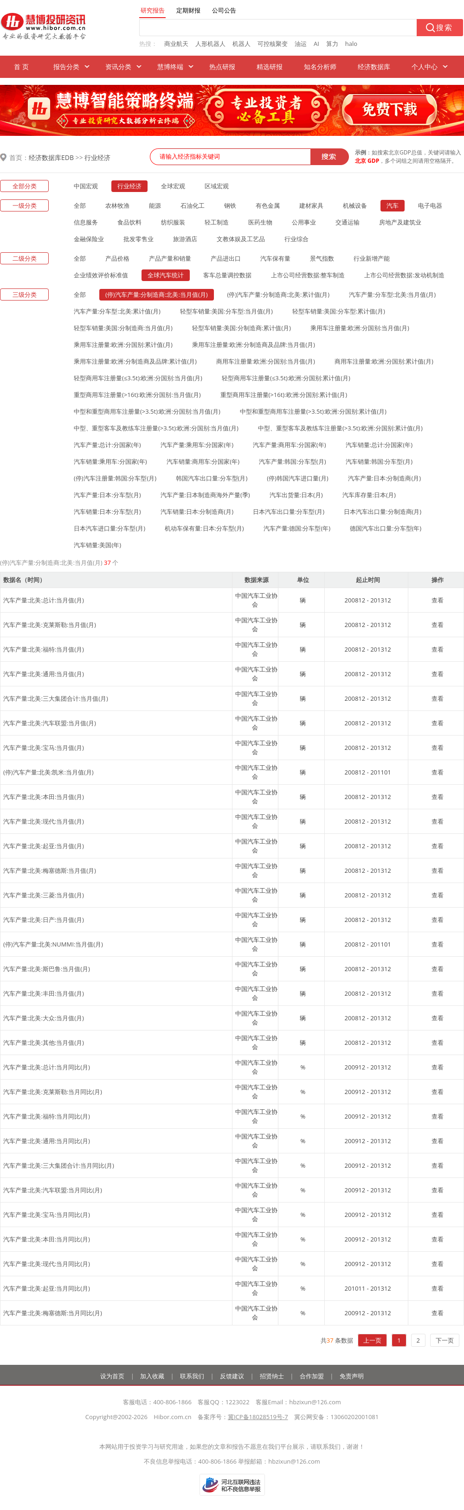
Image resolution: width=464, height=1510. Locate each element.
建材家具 (311, 205)
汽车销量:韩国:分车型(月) (379, 461)
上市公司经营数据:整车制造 (308, 275)
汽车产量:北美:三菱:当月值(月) (43, 895)
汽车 (393, 205)
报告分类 (66, 66)
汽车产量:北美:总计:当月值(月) (43, 600)
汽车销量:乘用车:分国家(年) (110, 461)
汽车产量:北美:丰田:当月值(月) (43, 993)
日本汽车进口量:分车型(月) (109, 528)
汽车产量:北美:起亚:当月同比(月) (46, 1288)
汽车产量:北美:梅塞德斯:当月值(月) (49, 870)
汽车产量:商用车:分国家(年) (289, 445)
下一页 (445, 1340)
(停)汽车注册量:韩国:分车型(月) (115, 478)
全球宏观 (173, 186)
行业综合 (296, 239)
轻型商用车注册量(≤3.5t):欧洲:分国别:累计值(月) (286, 378)
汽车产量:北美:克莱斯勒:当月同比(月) (52, 1092)
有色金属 (268, 205)
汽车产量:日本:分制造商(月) (384, 478)
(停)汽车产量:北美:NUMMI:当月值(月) (53, 944)
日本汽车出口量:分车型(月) (288, 511)
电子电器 (430, 205)
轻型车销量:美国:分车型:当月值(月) (226, 311)
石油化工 (192, 205)
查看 (438, 600)
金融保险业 (89, 239)
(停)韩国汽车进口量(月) (297, 478)
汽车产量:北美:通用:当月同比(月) (46, 1141)
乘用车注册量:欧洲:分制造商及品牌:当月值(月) (253, 344)
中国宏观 (86, 186)
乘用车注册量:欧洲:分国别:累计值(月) (123, 344)
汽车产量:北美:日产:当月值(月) (43, 919)
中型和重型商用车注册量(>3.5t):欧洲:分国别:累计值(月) (313, 411)
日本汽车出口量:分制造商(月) (382, 511)
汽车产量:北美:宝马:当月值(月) (43, 747)
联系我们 (192, 1376)
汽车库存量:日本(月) (369, 495)
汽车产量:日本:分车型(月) (107, 495)
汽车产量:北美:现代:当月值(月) (43, 821)
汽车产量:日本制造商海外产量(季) (205, 495)
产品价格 (117, 258)
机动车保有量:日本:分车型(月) (204, 528)
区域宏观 (217, 186)
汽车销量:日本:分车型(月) (107, 511)
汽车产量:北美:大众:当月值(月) (43, 1018)
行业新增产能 (372, 258)
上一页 (372, 1340)
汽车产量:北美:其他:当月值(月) (43, 1042)
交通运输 (347, 222)
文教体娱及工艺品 (241, 239)
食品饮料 (129, 222)
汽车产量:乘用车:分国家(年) (197, 445)
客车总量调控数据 (227, 275)
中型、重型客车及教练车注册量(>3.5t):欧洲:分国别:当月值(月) (156, 428)
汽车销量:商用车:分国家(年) (203, 461)
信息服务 (86, 222)
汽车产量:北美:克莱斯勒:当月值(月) (49, 625)
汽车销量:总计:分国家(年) (379, 445)
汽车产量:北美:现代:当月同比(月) (46, 1264)
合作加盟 (312, 1376)
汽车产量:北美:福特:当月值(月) (43, 649)
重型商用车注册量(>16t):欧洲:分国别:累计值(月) (284, 394)
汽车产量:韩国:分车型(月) (292, 461)
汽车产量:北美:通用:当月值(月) (43, 674)
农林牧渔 (117, 205)
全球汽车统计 (166, 275)
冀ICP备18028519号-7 (258, 1417)
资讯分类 (118, 66)
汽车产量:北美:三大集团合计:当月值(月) (55, 698)
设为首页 (112, 1376)
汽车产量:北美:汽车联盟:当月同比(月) (52, 1190)
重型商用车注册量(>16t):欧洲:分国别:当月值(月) (137, 394)
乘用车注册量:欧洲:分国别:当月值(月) (359, 328)
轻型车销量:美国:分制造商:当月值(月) (123, 328)
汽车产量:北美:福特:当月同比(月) (46, 1116)
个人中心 (425, 66)
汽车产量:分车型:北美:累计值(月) (117, 311)
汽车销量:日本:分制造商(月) (197, 511)
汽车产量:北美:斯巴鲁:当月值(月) (46, 969)
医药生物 (260, 222)
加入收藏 (152, 1376)
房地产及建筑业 (400, 222)
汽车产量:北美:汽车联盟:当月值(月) (49, 723)
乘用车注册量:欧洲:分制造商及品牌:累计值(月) (135, 361)
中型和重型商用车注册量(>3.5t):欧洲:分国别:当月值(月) (147, 411)
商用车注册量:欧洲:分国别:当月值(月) (265, 361)
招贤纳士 (272, 1376)
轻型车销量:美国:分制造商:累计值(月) (241, 328)
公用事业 (304, 222)
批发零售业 (138, 239)
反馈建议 (232, 1376)
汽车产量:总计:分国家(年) (107, 445)
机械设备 (355, 205)
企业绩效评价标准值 (101, 275)
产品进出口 (226, 258)
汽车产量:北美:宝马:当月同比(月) (46, 1214)
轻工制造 (217, 222)
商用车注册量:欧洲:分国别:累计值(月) (384, 361)
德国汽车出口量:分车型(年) (385, 528)
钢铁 (230, 205)
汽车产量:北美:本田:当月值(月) (43, 797)
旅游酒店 (185, 239)
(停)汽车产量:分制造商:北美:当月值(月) (156, 294)
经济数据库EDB (51, 157)
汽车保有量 (275, 258)
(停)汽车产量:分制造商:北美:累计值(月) (278, 294)
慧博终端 (170, 66)
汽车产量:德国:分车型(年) (297, 528)
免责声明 (352, 1376)
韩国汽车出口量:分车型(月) (211, 478)
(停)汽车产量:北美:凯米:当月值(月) (48, 772)
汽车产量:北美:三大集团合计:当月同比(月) (58, 1165)
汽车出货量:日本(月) (296, 495)
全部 (80, 205)
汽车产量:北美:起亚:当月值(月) (43, 846)
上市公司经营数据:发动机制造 (404, 275)
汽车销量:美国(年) (97, 545)
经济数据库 (374, 66)
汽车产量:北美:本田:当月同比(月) (46, 1239)
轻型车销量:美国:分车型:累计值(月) (338, 311)
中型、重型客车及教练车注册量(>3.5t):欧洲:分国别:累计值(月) (340, 428)
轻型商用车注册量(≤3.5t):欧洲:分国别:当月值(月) (138, 378)
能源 (155, 205)
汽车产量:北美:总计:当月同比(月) (46, 1067)
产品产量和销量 (170, 258)
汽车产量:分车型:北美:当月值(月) (392, 294)
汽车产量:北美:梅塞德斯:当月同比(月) (52, 1313)
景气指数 (322, 258)
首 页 (21, 66)
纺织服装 (173, 222)
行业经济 (97, 157)
